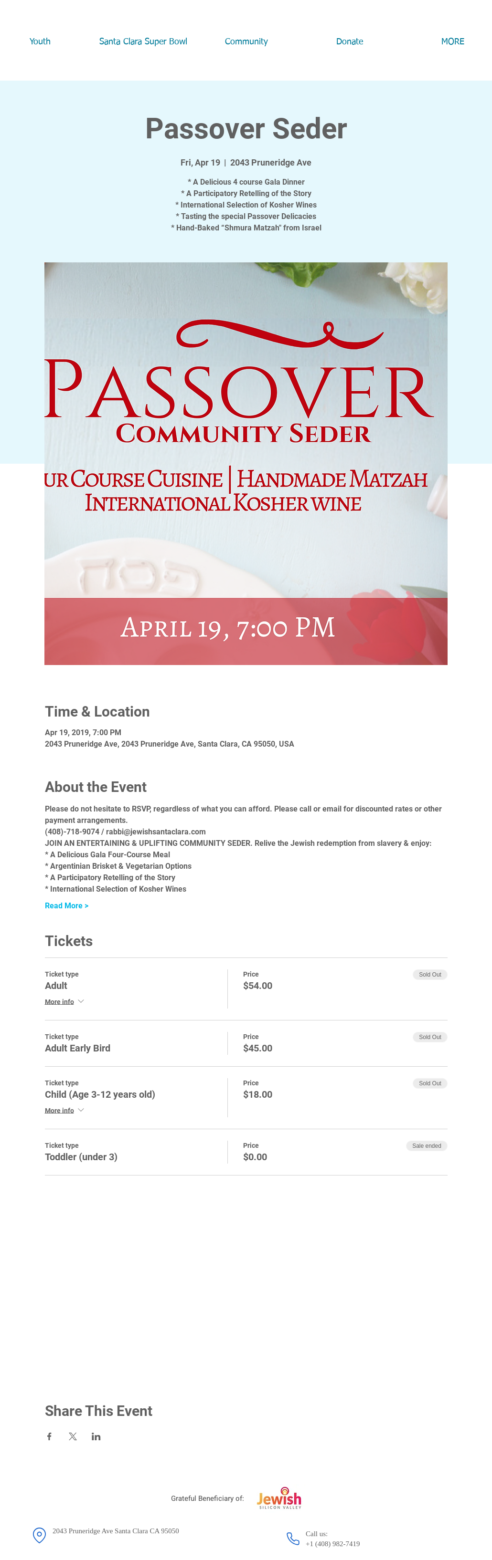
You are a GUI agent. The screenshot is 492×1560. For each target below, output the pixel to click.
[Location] (39, 1535)
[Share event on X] (72, 1436)
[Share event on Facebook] (49, 1436)
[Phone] (292, 1538)
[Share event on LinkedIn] (96, 1436)
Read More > (66, 905)
